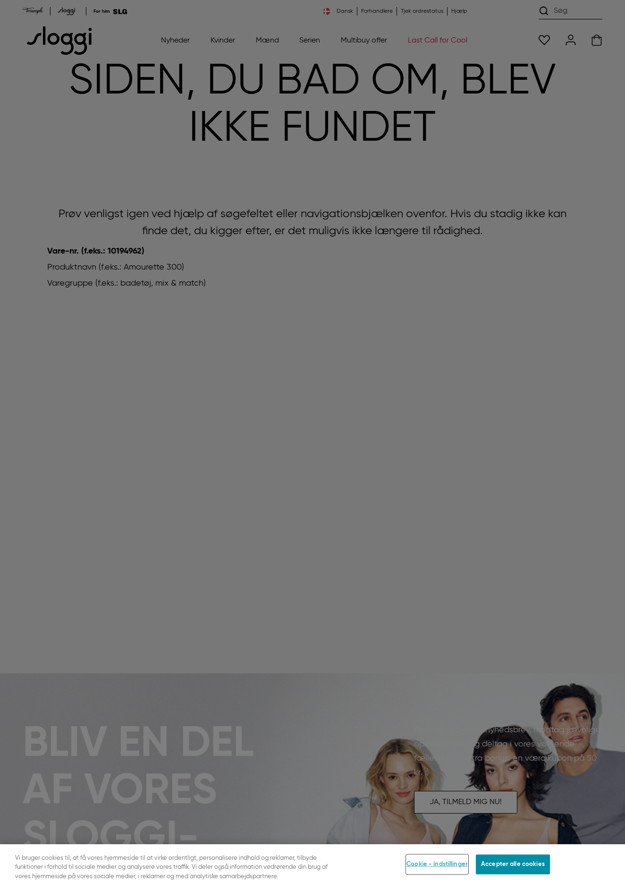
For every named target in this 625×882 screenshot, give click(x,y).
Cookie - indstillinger (437, 867)
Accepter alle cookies (513, 867)
